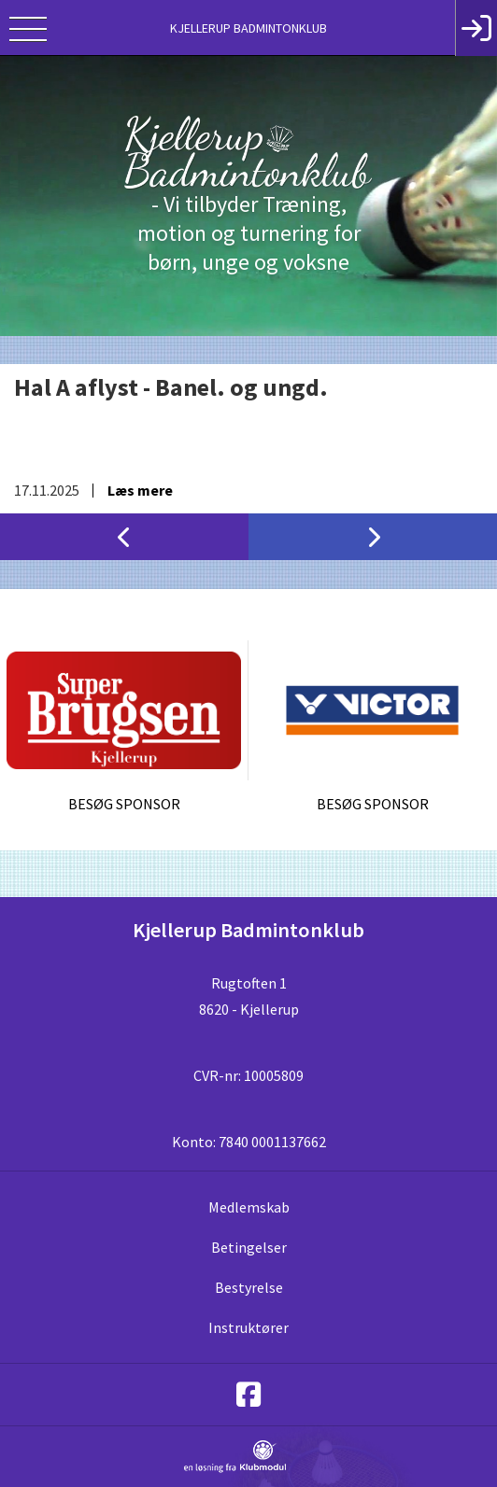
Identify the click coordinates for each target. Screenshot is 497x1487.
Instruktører (248, 1327)
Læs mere (140, 490)
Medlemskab (249, 1207)
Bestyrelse (249, 1287)
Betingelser (249, 1247)
